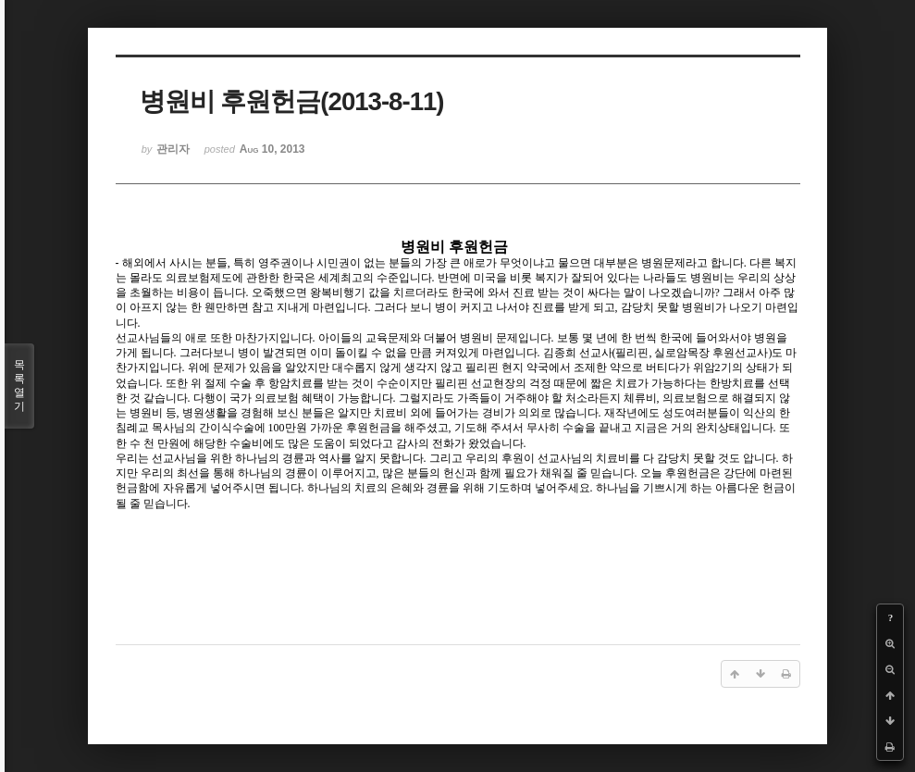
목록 (19, 386)
